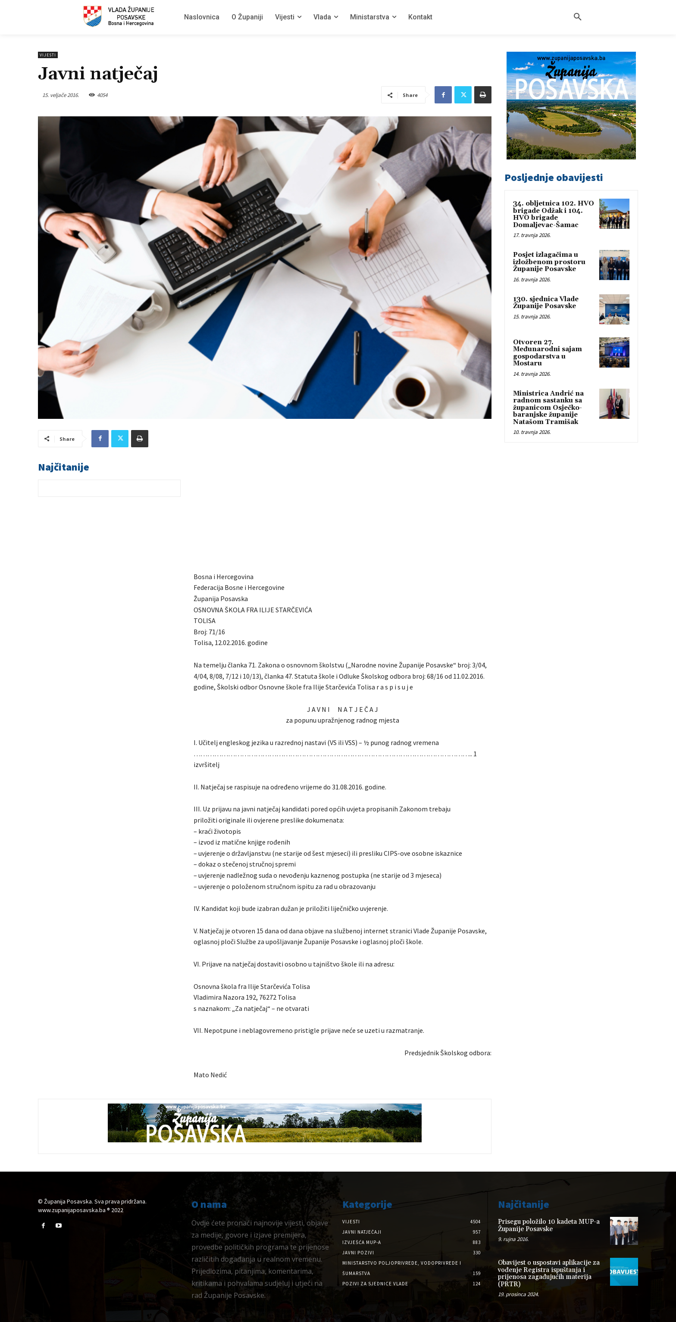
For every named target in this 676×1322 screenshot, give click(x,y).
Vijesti (48, 55)
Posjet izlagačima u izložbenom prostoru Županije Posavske (549, 262)
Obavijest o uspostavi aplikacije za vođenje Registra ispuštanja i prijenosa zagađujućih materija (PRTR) (549, 1273)
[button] (577, 17)
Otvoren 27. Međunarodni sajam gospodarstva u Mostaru (547, 353)
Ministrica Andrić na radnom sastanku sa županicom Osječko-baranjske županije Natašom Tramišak (548, 408)
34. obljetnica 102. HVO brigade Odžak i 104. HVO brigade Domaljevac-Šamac (553, 214)
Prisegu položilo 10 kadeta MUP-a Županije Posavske (549, 1225)
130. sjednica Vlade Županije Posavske (546, 303)
